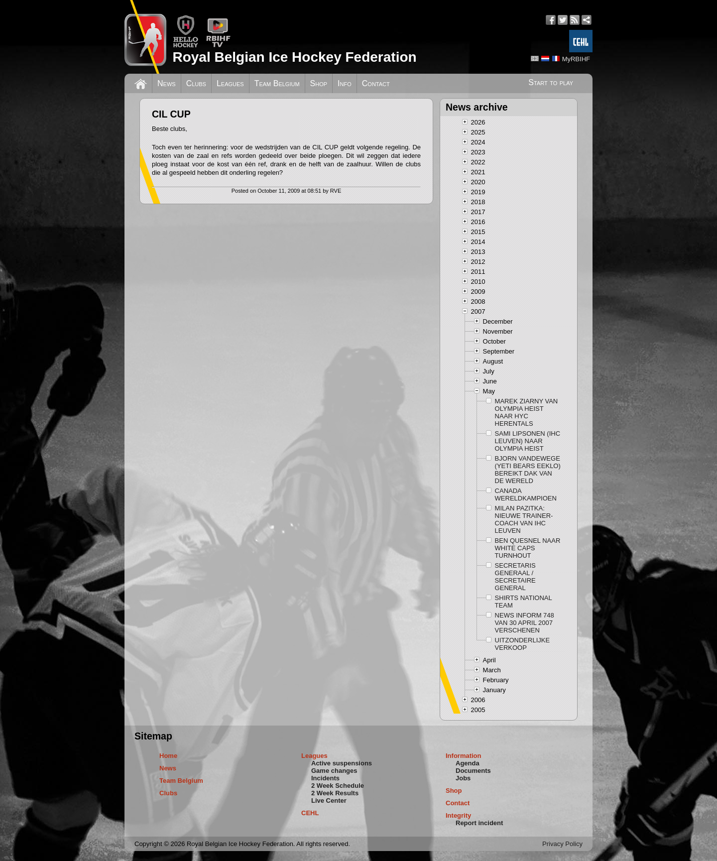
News (166, 83)
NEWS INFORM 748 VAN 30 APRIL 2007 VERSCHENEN (524, 623)
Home (168, 755)
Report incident (479, 823)
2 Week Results (334, 793)
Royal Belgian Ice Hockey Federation (294, 57)
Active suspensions (341, 763)
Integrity (458, 815)
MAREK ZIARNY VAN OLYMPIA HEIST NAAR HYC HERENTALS (526, 412)
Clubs (196, 83)
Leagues (230, 83)
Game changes (334, 770)
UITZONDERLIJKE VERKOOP (522, 643)
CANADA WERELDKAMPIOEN (526, 494)
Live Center (329, 800)
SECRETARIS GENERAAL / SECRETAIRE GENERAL (515, 577)
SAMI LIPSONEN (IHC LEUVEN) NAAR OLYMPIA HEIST (527, 441)
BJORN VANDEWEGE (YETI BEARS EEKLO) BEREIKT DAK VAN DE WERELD (528, 470)
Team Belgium (277, 83)
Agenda (467, 763)
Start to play (550, 82)
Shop (319, 83)
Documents (473, 770)
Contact (376, 83)
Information (463, 755)
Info (345, 83)
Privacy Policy (562, 844)
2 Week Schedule (337, 785)
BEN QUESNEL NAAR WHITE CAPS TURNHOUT (528, 548)
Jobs (463, 778)
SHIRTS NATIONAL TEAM (523, 601)
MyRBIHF (576, 59)
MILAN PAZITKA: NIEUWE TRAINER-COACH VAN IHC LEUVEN (524, 519)
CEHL (310, 813)
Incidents (325, 778)
